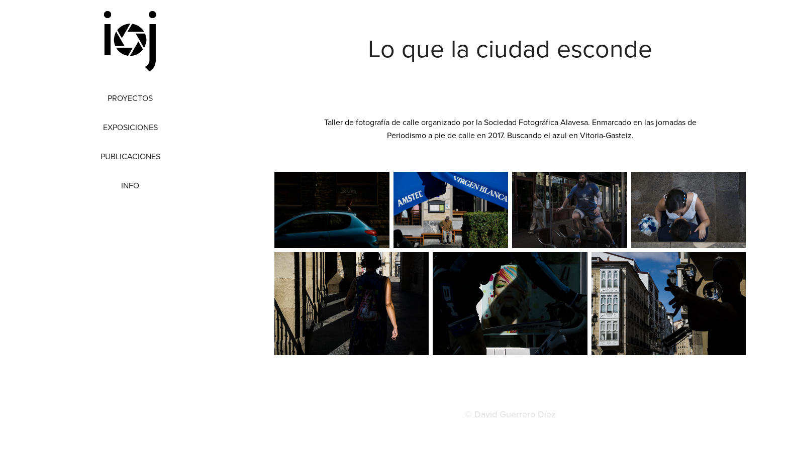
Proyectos (130, 97)
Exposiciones (130, 127)
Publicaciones (130, 156)
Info (130, 185)
